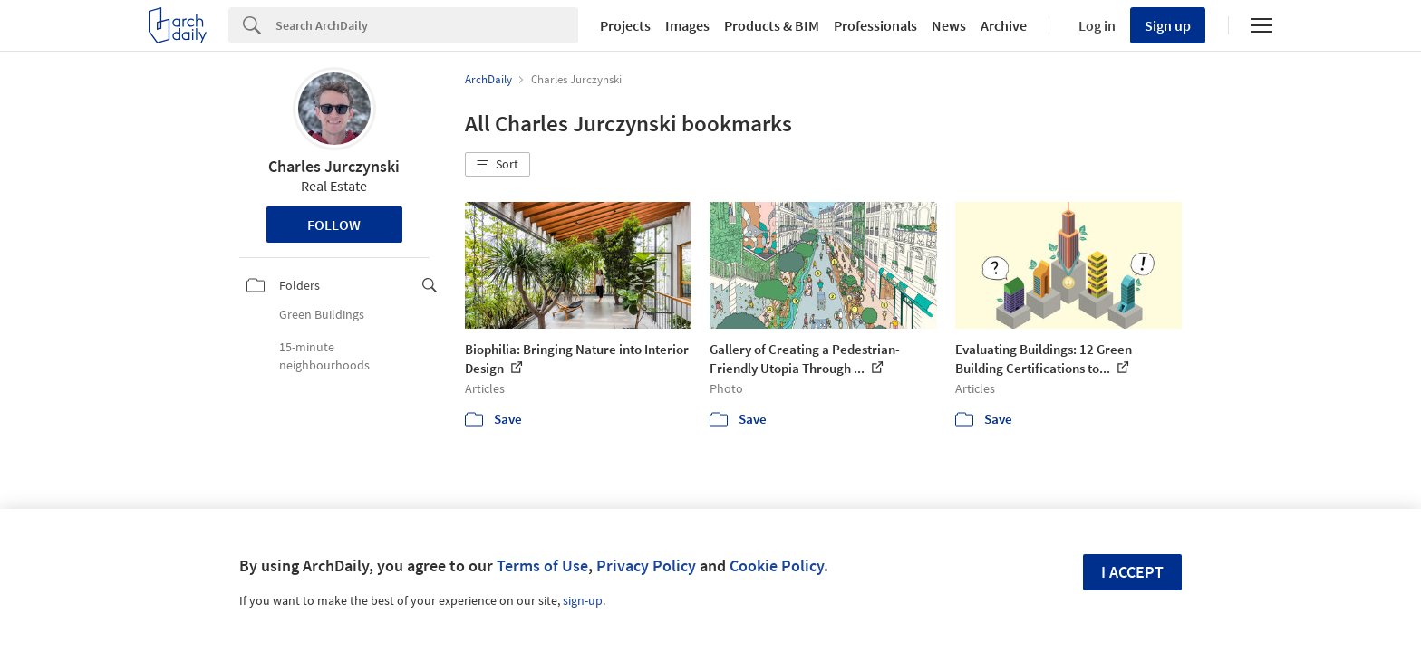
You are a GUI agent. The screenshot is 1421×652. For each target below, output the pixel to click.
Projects (625, 25)
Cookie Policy (777, 565)
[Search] (427, 25)
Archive (1004, 25)
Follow (334, 225)
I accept (1132, 571)
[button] (497, 164)
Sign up (1168, 25)
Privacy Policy (646, 565)
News (949, 25)
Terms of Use (542, 565)
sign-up (583, 600)
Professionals (875, 25)
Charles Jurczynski (334, 166)
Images (687, 25)
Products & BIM (771, 25)
